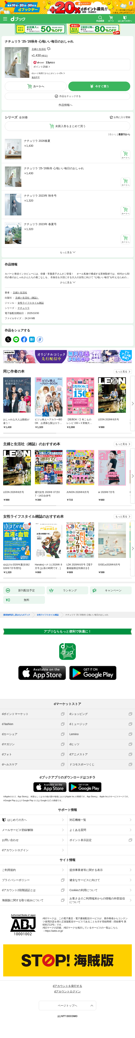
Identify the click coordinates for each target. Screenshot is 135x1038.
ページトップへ (67, 1005)
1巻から (112, 134)
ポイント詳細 (40, 66)
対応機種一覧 (77, 819)
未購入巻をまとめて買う (70, 126)
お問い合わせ (10, 840)
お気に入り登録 (122, 117)
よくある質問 (77, 830)
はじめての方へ (14, 820)
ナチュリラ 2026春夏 (37, 140)
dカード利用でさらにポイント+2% (47, 73)
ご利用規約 (9, 870)
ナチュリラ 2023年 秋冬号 (40, 195)
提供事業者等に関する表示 (86, 870)
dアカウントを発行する (67, 986)
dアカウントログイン (15, 850)
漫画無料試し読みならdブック (16, 615)
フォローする (49, 49)
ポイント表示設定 (80, 840)
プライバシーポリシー (16, 880)
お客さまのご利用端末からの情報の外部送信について (97, 900)
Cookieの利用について (83, 890)
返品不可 (36, 77)
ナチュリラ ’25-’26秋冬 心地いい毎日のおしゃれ (54, 168)
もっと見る (121, 371)
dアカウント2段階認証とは (19, 890)
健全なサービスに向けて (84, 880)
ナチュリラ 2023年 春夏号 (40, 224)
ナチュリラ (23, 308)
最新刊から (124, 134)
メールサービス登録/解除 (17, 830)
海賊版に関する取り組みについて (23, 900)
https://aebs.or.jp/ (54, 931)
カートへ (38, 86)
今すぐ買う (102, 86)
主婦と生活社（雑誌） (27, 297)
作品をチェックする (70, 96)
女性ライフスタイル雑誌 (31, 303)
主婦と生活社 (39, 49)
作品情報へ (65, 105)
